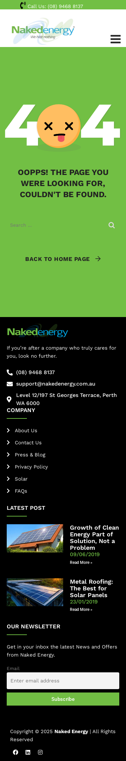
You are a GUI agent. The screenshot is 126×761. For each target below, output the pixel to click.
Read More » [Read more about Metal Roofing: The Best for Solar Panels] (81, 609)
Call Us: (51, 6)
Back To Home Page (57, 259)
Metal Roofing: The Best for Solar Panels (91, 588)
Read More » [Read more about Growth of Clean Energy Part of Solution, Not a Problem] (81, 562)
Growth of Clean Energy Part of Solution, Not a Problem (94, 537)
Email (13, 668)
